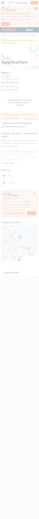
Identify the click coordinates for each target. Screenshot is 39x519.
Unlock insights (29, 118)
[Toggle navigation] (3, 3)
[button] (7, 163)
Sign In (34, 3)
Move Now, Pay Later (10, 79)
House (35, 35)
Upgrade (5, 24)
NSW (20, 35)
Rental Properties (8, 35)
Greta (27, 35)
